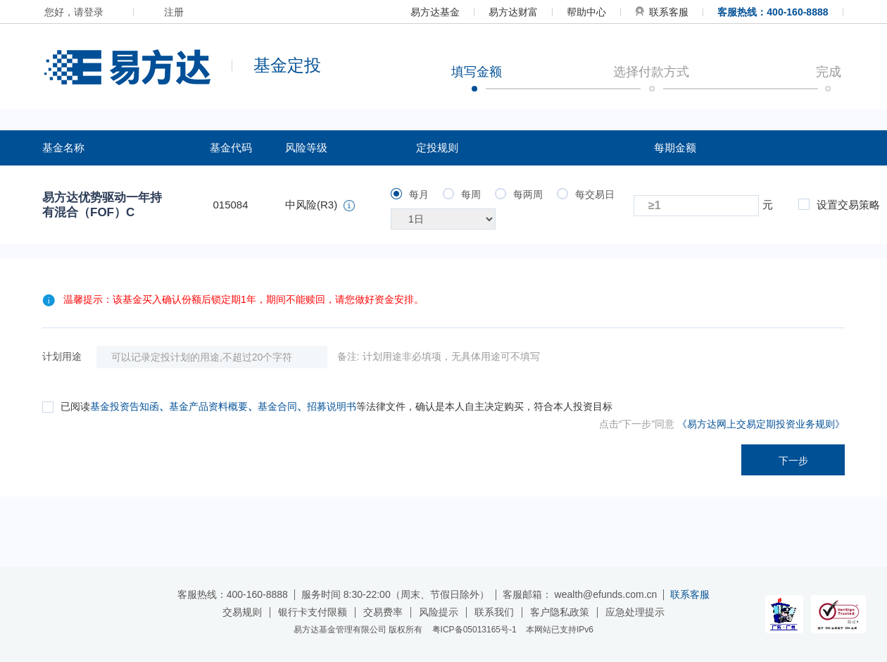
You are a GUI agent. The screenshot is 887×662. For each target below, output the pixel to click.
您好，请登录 (73, 12)
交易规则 (242, 612)
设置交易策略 (839, 205)
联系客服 (661, 12)
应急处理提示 (635, 612)
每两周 (519, 194)
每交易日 (586, 194)
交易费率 (383, 612)
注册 (174, 12)
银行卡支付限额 (312, 612)
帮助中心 (586, 12)
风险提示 (438, 612)
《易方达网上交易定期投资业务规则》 (761, 424)
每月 (410, 194)
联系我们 (494, 612)
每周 (462, 194)
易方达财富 (513, 12)
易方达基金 (435, 12)
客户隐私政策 (559, 612)
